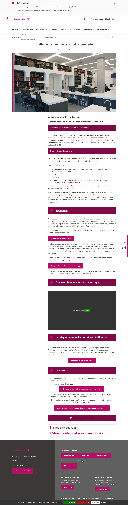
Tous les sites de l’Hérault (100, 19)
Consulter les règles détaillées (81, 357)
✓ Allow (87, 307)
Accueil (14, 34)
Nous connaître (35, 34)
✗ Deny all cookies (83, 502)
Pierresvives (70, 452)
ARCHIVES (23, 34)
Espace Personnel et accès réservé (64, 263)
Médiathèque (102, 452)
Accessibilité (86, 495)
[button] (15, 28)
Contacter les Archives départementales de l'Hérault (82, 386)
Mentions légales (97, 495)
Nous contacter (21, 468)
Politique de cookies (68, 497)
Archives (86, 452)
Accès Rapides (124, 246)
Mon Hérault (103, 486)
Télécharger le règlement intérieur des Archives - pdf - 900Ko (77, 430)
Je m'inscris (68, 484)
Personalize (96, 502)
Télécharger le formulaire (61, 235)
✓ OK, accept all (69, 502)
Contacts (64, 495)
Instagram (69, 463)
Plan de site (109, 495)
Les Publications (74, 495)
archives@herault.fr (71, 179)
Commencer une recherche (82, 415)
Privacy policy (105, 502)
